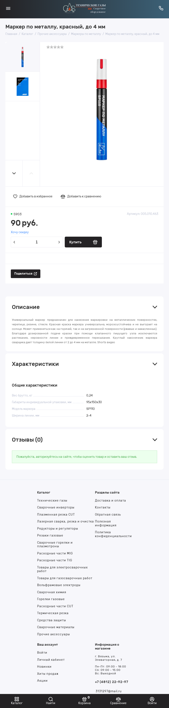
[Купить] (83, 242)
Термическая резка (53, 613)
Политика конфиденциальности (113, 534)
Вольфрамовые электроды (59, 585)
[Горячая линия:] (161, 8)
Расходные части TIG (54, 560)
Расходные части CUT (55, 606)
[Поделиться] (25, 273)
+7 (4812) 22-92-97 (111, 682)
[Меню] (8, 8)
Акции (42, 681)
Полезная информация (106, 523)
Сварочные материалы (55, 627)
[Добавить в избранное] (34, 196)
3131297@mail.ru (109, 691)
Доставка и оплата (110, 500)
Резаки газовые (50, 535)
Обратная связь (108, 514)
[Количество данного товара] (37, 242)
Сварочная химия (51, 592)
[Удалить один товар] (14, 242)
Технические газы (52, 500)
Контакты (103, 507)
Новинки (44, 667)
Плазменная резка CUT (56, 514)
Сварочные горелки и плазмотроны (55, 544)
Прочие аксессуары (53, 634)
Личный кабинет (51, 660)
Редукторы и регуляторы (57, 528)
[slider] (55, 47)
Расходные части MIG (55, 553)
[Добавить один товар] (59, 242)
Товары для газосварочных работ (64, 578)
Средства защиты (51, 620)
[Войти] (152, 701)
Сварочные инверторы (55, 507)
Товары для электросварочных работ (62, 569)
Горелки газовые (51, 599)
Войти (42, 653)
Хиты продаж (47, 674)
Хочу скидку (20, 232)
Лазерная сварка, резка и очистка (65, 521)
